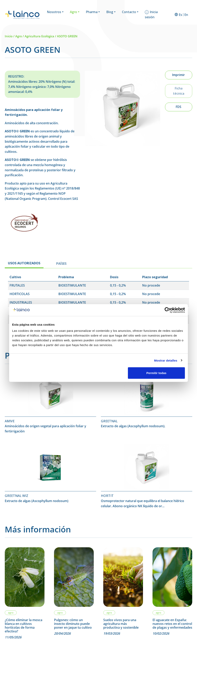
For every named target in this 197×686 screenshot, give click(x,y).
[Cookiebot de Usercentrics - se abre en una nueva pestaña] (167, 310)
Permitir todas (156, 373)
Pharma (92, 12)
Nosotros (54, 12)
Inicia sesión (151, 14)
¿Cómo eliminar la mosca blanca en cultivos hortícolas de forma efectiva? (23, 625)
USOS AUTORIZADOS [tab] (24, 263)
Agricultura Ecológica (39, 36)
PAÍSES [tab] (61, 263)
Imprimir (178, 75)
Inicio (9, 36)
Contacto (129, 12)
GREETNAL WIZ (16, 496)
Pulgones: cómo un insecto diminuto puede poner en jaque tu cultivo (73, 624)
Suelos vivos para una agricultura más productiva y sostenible (121, 624)
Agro (73, 12)
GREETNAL (109, 421)
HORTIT (107, 496)
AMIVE (9, 421)
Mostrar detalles (165, 360)
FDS (178, 107)
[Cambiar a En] (186, 14)
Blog (109, 12)
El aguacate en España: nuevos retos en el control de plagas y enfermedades (172, 624)
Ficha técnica (178, 91)
